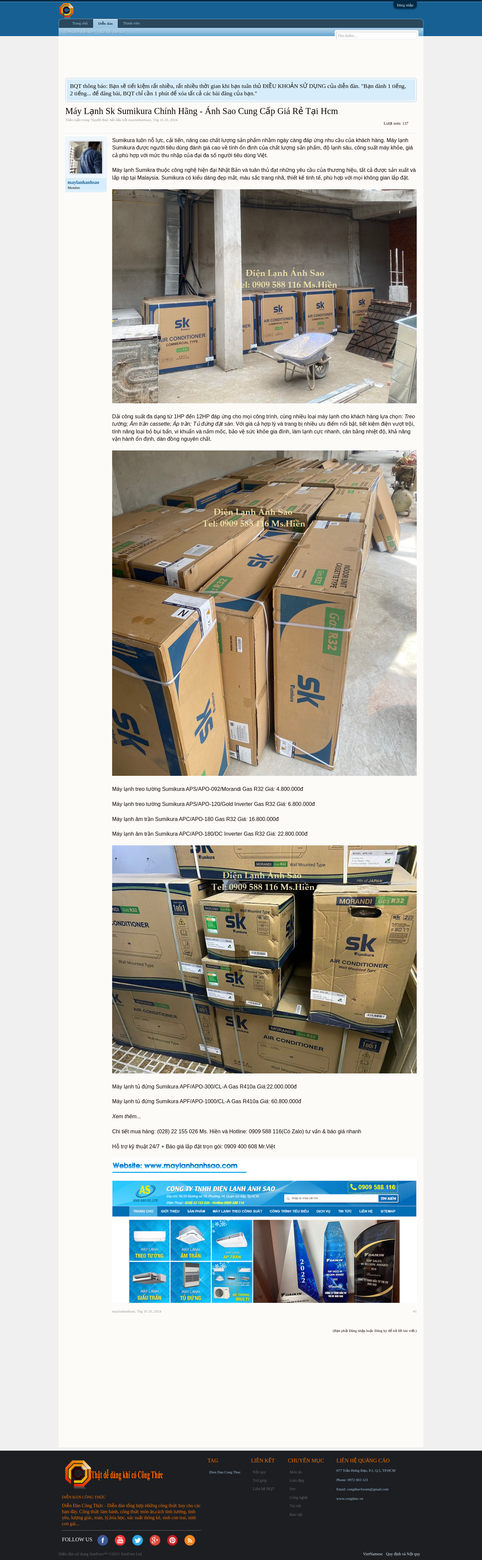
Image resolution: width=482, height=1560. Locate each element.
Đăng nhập (405, 5)
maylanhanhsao (139, 120)
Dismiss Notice (411, 85)
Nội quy (259, 1472)
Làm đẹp (297, 1480)
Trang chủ (80, 23)
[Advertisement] (187, 61)
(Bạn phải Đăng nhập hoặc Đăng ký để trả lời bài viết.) (375, 1331)
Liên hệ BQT (263, 1488)
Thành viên (131, 23)
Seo (293, 1488)
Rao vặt (296, 1514)
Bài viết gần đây (112, 32)
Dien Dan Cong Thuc (225, 1472)
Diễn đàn (105, 23)
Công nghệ (299, 1497)
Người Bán (99, 120)
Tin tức (296, 1505)
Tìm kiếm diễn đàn (79, 32)
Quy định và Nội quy (403, 1554)
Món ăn (296, 1472)
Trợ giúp (260, 1480)
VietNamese (373, 1554)
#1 (415, 1311)
